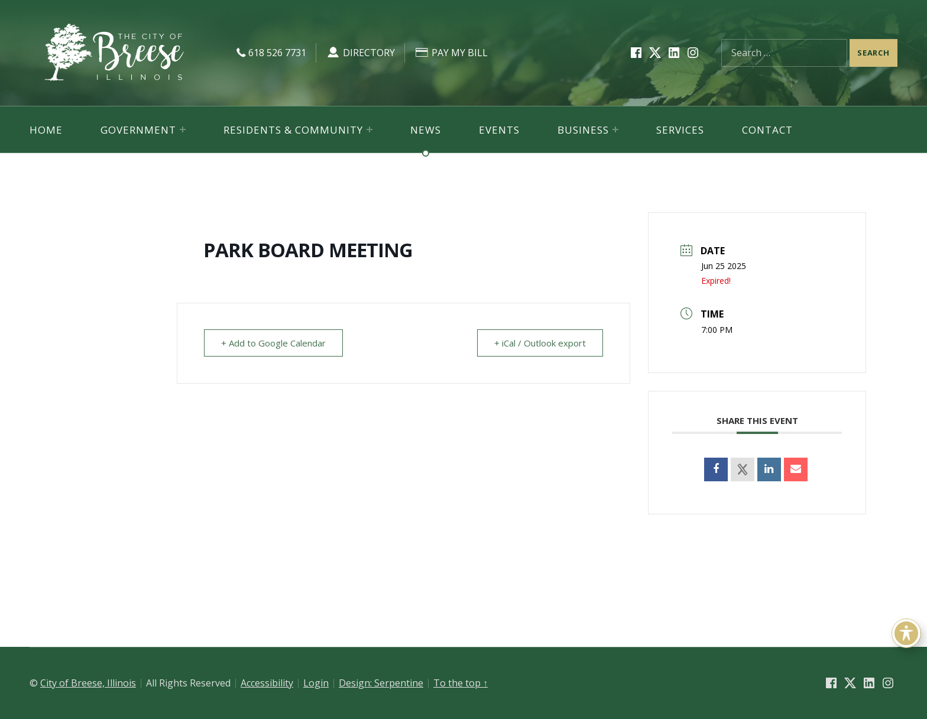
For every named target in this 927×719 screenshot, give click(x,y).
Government (138, 130)
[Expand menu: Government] (183, 129)
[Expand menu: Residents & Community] (369, 129)
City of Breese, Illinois (88, 682)
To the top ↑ (460, 682)
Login (316, 682)
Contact (767, 130)
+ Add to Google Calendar (273, 343)
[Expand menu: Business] (615, 129)
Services (680, 130)
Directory (360, 52)
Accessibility (267, 682)
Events (499, 130)
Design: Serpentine (381, 682)
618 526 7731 (270, 52)
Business (583, 130)
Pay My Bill (451, 52)
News (425, 130)
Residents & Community (293, 130)
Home (46, 130)
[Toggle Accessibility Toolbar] (906, 633)
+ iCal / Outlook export (540, 343)
